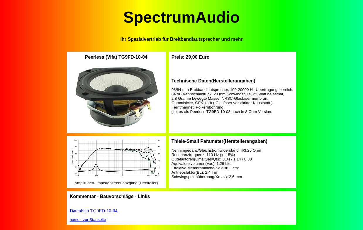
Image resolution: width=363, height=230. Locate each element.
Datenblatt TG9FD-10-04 (94, 210)
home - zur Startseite (88, 219)
